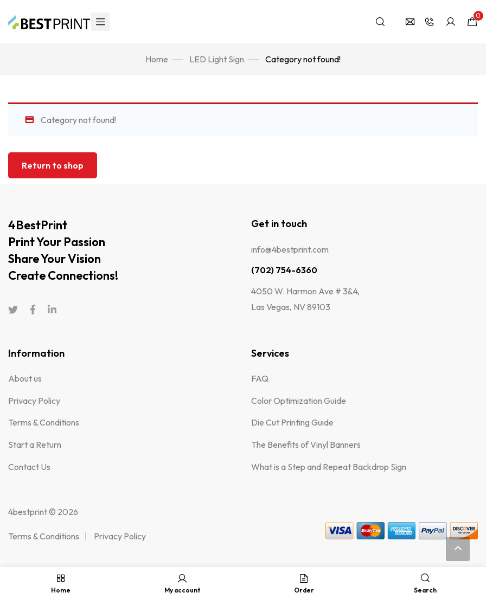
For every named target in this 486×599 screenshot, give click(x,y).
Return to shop (53, 165)
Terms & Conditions (43, 422)
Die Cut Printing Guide (292, 422)
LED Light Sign (216, 59)
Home (156, 59)
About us (25, 378)
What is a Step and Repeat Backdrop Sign (328, 466)
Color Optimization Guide (298, 400)
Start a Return (34, 444)
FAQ (259, 378)
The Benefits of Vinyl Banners (306, 444)
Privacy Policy (34, 400)
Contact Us (29, 466)
